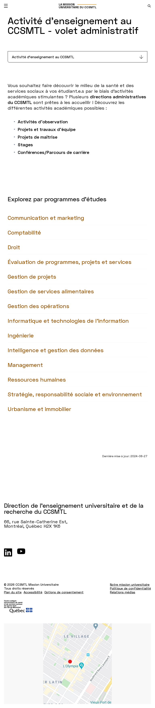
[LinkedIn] (8, 552)
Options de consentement (64, 592)
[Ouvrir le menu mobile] (6, 6)
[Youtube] (21, 552)
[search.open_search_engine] (149, 5)
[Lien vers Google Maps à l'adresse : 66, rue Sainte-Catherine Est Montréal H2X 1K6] (77, 663)
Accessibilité (33, 592)
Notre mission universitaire (130, 584)
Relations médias (122, 592)
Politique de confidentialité (130, 588)
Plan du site (13, 592)
